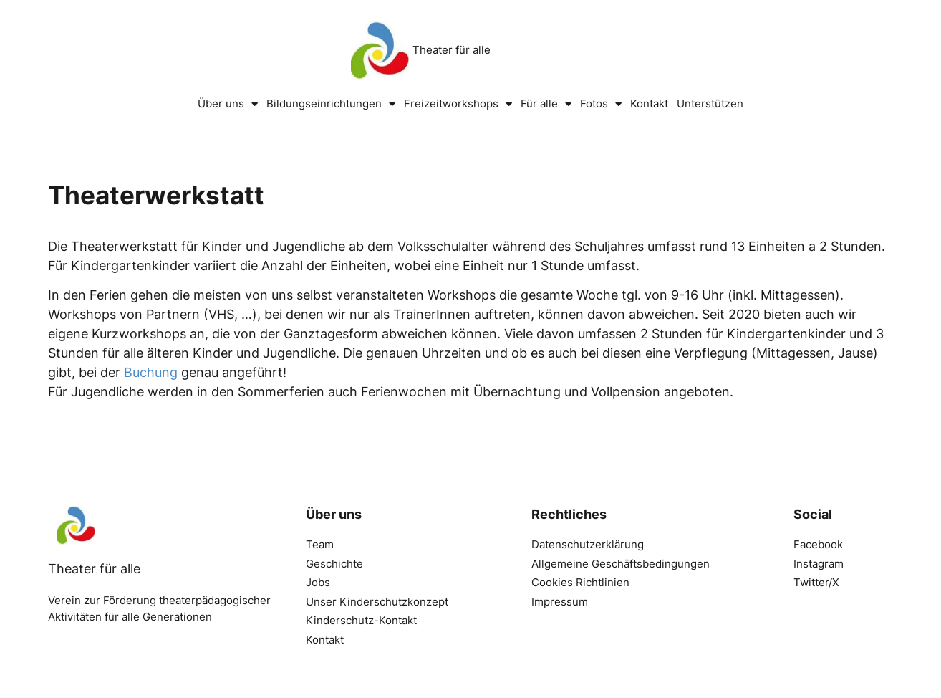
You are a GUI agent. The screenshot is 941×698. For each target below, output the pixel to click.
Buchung (151, 372)
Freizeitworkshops (458, 104)
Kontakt (649, 103)
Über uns (228, 104)
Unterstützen (710, 103)
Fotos (601, 104)
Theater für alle (451, 50)
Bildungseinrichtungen (330, 104)
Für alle (546, 104)
